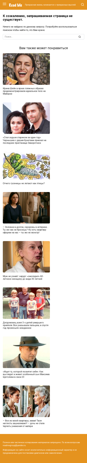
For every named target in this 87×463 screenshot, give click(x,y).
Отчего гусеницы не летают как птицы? (24, 183)
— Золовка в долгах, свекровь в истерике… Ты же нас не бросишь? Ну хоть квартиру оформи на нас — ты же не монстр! (25, 230)
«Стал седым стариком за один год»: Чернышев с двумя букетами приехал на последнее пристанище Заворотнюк (24, 140)
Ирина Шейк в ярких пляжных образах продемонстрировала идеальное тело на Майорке (24, 91)
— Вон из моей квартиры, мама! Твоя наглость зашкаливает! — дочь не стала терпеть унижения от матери (23, 423)
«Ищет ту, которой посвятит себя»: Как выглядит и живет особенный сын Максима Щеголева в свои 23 (26, 374)
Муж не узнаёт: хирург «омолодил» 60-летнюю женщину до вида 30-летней (23, 277)
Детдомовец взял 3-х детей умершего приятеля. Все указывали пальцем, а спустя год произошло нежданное (25, 325)
